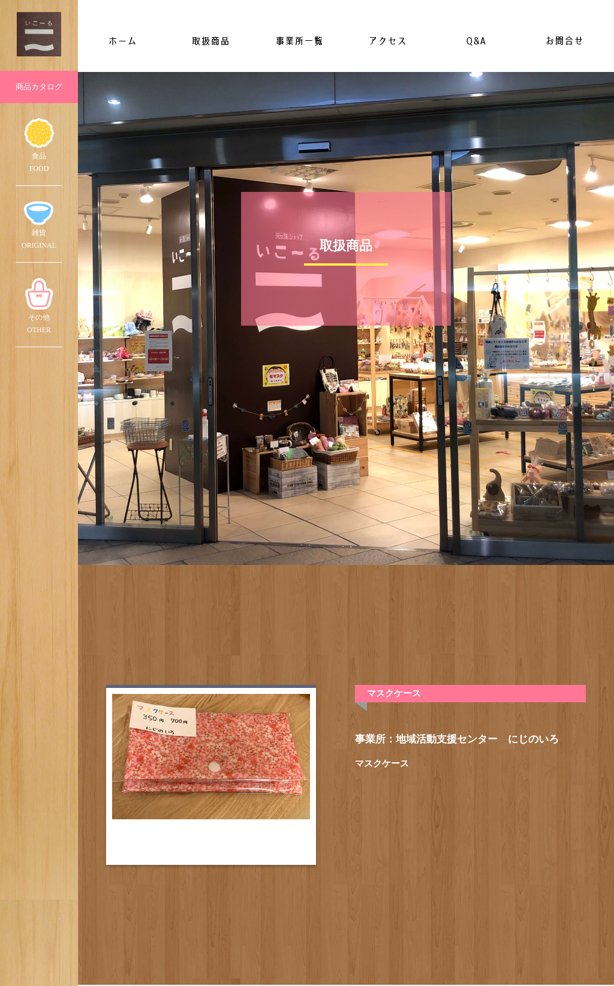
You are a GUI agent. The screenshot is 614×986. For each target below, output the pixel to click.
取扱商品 (210, 41)
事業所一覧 (299, 41)
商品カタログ (39, 86)
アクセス (387, 41)
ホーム (122, 41)
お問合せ (564, 41)
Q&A (476, 41)
